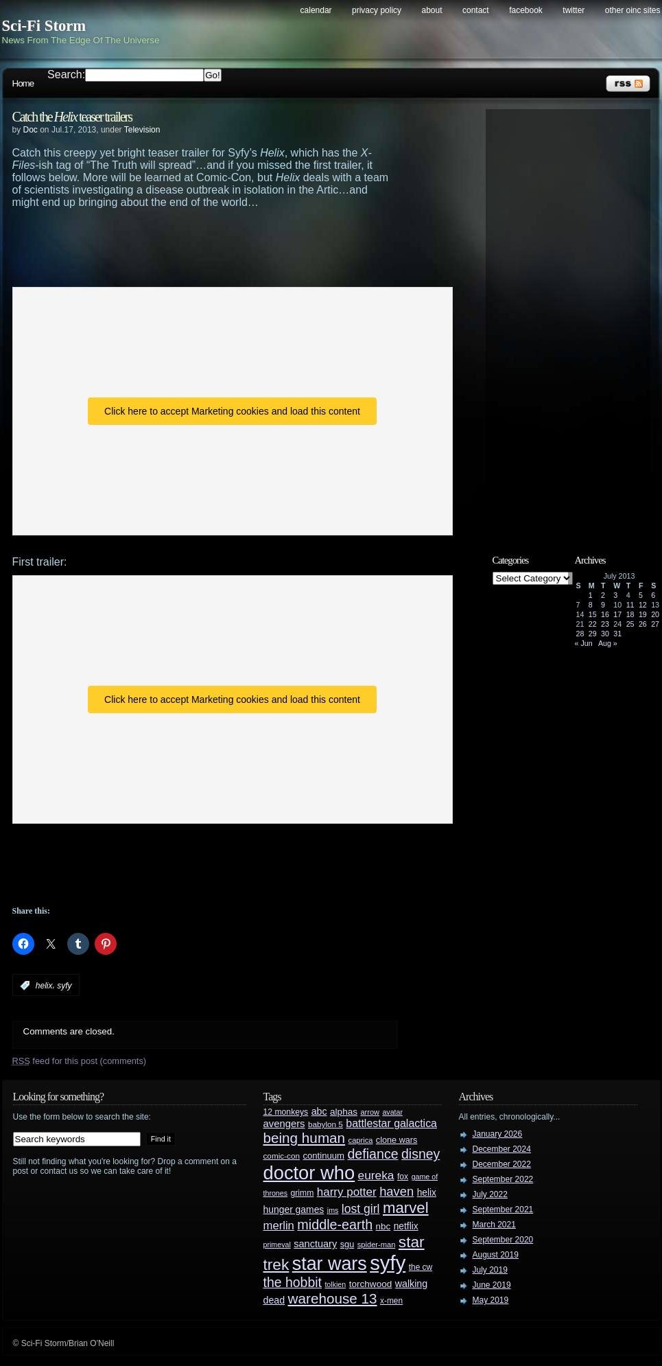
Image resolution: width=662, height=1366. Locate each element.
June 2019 (492, 1285)
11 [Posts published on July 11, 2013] (630, 605)
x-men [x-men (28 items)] (391, 1301)
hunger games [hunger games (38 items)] (293, 1209)
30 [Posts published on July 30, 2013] (605, 633)
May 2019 (491, 1300)
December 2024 (502, 1149)
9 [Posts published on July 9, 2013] (603, 605)
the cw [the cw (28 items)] (420, 1267)
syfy (64, 986)
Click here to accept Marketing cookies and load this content (232, 411)
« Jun (584, 643)
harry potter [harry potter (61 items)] (347, 1192)
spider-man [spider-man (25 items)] (376, 1244)
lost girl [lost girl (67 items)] (361, 1209)
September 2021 (503, 1209)
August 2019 (496, 1255)
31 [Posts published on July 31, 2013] (617, 633)
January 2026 (498, 1134)
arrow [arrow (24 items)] (370, 1112)
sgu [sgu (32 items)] (347, 1244)
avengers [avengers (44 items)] (284, 1123)
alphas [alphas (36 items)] (343, 1112)
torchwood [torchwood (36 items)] (370, 1284)
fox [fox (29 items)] (402, 1176)
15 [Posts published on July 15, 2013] (593, 614)
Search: (66, 74)
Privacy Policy (376, 10)
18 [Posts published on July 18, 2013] (630, 614)
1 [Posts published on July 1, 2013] (591, 595)
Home (23, 83)
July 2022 (490, 1194)
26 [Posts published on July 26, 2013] (643, 624)
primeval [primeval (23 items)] (277, 1244)
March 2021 (494, 1224)
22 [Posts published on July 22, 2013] (593, 624)
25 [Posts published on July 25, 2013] (630, 624)
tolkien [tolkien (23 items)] (335, 1284)
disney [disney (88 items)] (420, 1153)
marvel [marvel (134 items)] (406, 1207)
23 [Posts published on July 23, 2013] (605, 624)
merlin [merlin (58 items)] (278, 1225)
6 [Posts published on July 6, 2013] (653, 595)
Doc (30, 130)
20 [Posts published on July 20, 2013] (655, 614)
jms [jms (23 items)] (333, 1210)
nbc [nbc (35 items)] (383, 1226)
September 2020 (503, 1240)
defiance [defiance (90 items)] (372, 1153)
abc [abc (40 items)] (319, 1111)
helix (44, 986)
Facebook (526, 10)
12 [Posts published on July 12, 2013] (643, 605)
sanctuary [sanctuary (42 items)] (315, 1243)
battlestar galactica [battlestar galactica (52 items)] (391, 1123)
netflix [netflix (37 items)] (406, 1226)
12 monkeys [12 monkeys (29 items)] (286, 1112)
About (432, 10)
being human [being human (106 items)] (304, 1138)
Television (142, 130)
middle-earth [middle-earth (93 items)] (335, 1224)
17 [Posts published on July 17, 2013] (617, 614)
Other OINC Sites (633, 10)
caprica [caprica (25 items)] (360, 1140)
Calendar (316, 10)
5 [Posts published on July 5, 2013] (641, 595)
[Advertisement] (231, 246)
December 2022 (502, 1164)
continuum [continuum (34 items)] (323, 1155)
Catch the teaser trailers (72, 116)
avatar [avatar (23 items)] (392, 1112)
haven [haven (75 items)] (396, 1191)
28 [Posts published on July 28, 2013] (580, 633)
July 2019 (490, 1270)
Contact (475, 10)
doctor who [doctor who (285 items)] (309, 1172)
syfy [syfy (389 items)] (387, 1262)
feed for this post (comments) (79, 1061)
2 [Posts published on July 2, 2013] (603, 595)
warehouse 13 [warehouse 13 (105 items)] (332, 1298)
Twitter (573, 10)
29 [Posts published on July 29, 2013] (593, 633)
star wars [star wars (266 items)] (329, 1263)
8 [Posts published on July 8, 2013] (591, 605)
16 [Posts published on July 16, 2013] (605, 614)
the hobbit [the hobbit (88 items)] (292, 1282)
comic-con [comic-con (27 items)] (281, 1155)
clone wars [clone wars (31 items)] (397, 1140)
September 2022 (503, 1179)
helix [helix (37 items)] (426, 1193)
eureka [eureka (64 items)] (376, 1175)
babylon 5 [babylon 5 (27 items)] (325, 1124)
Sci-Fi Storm (44, 25)
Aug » (607, 643)
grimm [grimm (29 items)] (302, 1193)
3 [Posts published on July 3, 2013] (615, 595)
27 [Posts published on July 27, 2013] (655, 624)
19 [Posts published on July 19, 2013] (643, 614)
